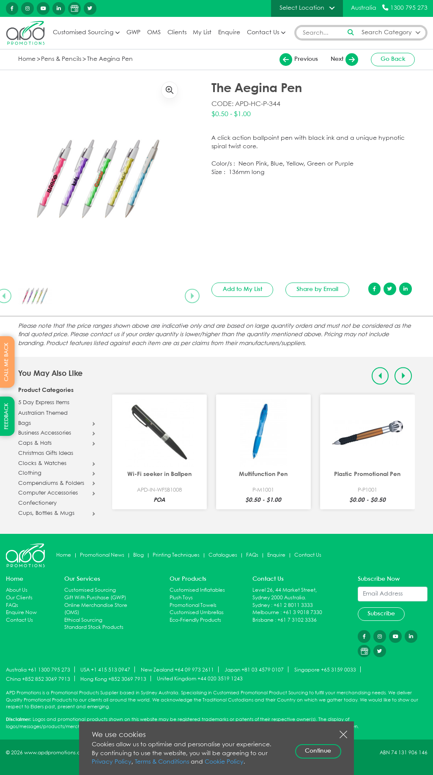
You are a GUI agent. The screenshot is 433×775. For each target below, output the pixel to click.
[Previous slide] (380, 376)
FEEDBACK (6, 416)
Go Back (393, 59)
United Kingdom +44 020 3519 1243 (200, 679)
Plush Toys (181, 598)
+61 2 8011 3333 (293, 605)
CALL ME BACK (6, 362)
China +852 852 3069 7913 (38, 679)
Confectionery (37, 503)
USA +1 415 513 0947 (105, 670)
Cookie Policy (224, 762)
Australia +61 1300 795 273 (38, 670)
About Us (16, 590)
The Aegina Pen (110, 59)
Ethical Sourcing (83, 620)
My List (202, 32)
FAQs (252, 555)
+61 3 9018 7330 (302, 612)
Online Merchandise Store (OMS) (95, 609)
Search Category (387, 32)
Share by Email (317, 289)
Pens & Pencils (61, 59)
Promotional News (102, 555)
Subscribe (381, 614)
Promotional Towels (193, 605)
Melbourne (265, 612)
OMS (154, 32)
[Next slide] (192, 296)
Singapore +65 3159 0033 (325, 670)
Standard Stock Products (93, 627)
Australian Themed (43, 413)
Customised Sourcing (83, 32)
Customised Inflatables (197, 590)
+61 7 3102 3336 (297, 620)
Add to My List (242, 289)
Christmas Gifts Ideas (45, 453)
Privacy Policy (112, 762)
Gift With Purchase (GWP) (95, 598)
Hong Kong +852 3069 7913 (113, 679)
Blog (138, 555)
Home (27, 59)
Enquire (229, 32)
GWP (133, 32)
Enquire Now (21, 612)
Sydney (261, 605)
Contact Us (263, 32)
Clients (176, 32)
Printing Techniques (176, 555)
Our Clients (19, 598)
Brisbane (263, 620)
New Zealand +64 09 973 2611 (177, 670)
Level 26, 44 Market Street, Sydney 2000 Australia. (284, 594)
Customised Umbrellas (197, 612)
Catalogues (222, 555)
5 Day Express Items (43, 402)
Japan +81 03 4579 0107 (254, 670)
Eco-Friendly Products (195, 620)
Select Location (302, 8)
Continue (318, 751)
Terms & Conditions (162, 762)
